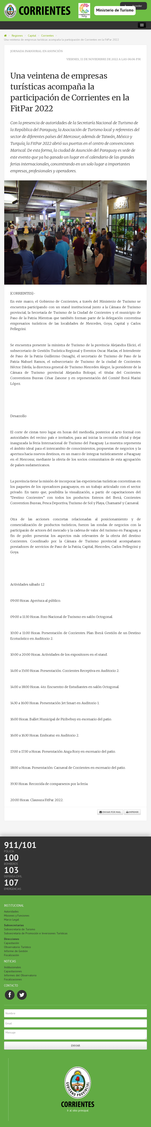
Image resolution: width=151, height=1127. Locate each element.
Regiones (17, 35)
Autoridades (11, 911)
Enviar (75, 1045)
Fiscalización (11, 955)
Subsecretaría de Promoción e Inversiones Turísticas (36, 933)
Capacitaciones (13, 971)
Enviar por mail (110, 811)
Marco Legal (11, 919)
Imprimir (132, 811)
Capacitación (11, 943)
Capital (32, 35)
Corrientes (47, 35)
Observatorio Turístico (17, 947)
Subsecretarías (14, 925)
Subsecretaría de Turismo (19, 929)
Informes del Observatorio (20, 975)
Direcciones (11, 939)
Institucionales (12, 967)
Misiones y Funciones (16, 915)
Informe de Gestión (16, 951)
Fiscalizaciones (13, 979)
